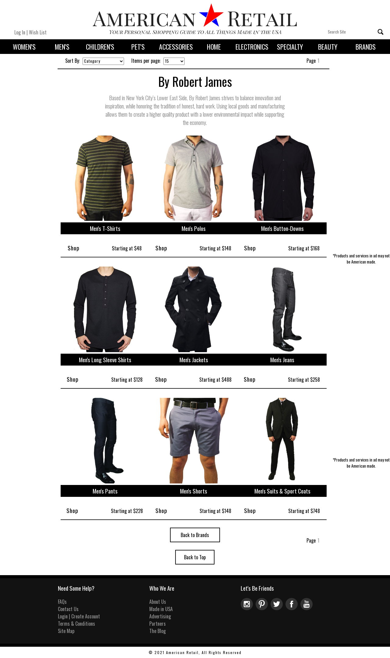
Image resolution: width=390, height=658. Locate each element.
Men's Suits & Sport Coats (282, 490)
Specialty (290, 46)
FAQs (62, 601)
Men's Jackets (193, 359)
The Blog (157, 631)
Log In (19, 32)
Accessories (176, 46)
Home (214, 46)
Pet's (138, 46)
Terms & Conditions (76, 623)
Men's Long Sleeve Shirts (105, 359)
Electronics (252, 46)
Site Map (66, 631)
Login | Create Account (79, 616)
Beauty (327, 46)
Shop (74, 247)
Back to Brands (195, 535)
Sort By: (72, 60)
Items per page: (146, 60)
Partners (157, 623)
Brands (366, 46)
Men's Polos (194, 228)
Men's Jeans (282, 359)
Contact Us (68, 609)
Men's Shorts (193, 490)
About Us (157, 601)
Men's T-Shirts (105, 228)
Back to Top (195, 557)
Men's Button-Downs (282, 228)
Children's (100, 46)
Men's (62, 46)
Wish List (38, 32)
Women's (24, 46)
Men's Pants (105, 490)
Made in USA (161, 609)
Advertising (160, 616)
